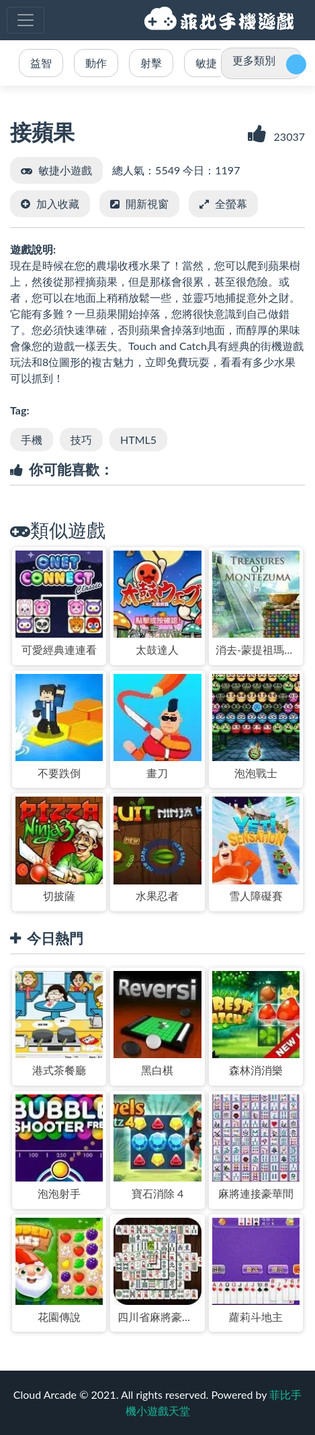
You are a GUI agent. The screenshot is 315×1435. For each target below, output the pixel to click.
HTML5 (138, 439)
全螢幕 (231, 203)
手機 (31, 439)
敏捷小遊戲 (65, 170)
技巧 (81, 439)
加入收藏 (57, 203)
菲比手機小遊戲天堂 (221, 20)
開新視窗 (147, 203)
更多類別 (253, 60)
